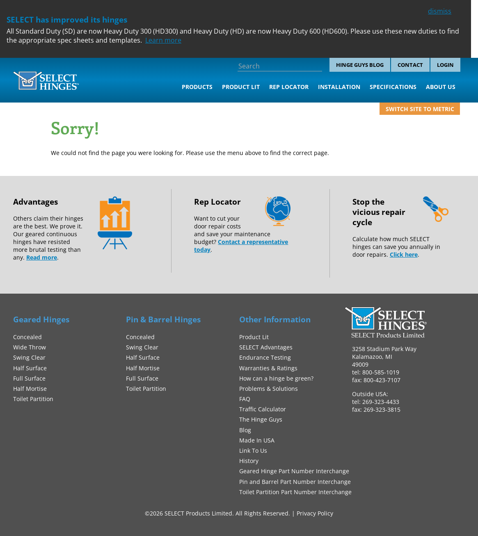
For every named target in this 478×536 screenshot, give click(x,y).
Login (445, 64)
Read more (41, 257)
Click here (404, 254)
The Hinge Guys (260, 419)
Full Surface (29, 378)
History (248, 461)
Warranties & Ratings (268, 368)
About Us (440, 87)
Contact (410, 64)
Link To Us (253, 450)
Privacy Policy (315, 513)
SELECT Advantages (266, 347)
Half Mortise (30, 388)
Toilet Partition (33, 399)
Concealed (27, 337)
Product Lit (241, 87)
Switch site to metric (420, 109)
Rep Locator (289, 87)
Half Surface (30, 368)
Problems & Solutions (268, 388)
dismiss (439, 11)
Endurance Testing (265, 357)
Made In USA (256, 440)
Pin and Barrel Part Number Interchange (295, 482)
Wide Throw (29, 347)
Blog (245, 430)
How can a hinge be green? (276, 378)
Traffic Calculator (262, 409)
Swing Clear (29, 357)
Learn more (163, 40)
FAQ (244, 399)
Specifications (393, 87)
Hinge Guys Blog (360, 64)
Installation (339, 87)
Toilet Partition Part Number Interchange (295, 492)
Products (197, 87)
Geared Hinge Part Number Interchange (294, 471)
